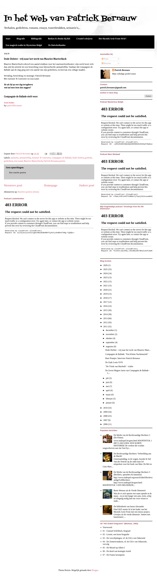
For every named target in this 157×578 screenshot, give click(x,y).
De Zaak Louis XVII (114, 362)
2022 (105, 281)
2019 (105, 294)
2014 (105, 314)
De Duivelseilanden (56, 45)
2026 (105, 265)
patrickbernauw (14, 106)
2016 (105, 306)
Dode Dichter (9, 103)
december (110, 330)
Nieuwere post (13, 185)
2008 (105, 416)
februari (109, 399)
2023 (105, 277)
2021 (105, 285)
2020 (105, 290)
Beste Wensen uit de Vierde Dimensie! (130, 490)
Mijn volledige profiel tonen (124, 74)
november (110, 334)
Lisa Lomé (18, 161)
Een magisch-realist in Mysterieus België (24, 45)
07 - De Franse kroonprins (114, 555)
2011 (105, 326)
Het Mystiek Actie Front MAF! (112, 39)
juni (108, 382)
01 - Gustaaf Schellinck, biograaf (116, 531)
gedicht (88, 158)
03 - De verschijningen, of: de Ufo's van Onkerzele (124, 538)
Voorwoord (107, 527)
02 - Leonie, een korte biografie (116, 534)
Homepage (50, 185)
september (110, 342)
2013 (105, 318)
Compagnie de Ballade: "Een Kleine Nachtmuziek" (126, 354)
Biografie (21, 39)
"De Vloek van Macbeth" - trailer (119, 366)
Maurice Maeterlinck (33, 161)
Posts (105, 59)
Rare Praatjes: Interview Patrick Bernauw (122, 358)
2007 (105, 420)
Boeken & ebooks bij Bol (59, 39)
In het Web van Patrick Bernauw (70, 19)
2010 (105, 408)
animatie (15, 158)
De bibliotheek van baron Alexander (129, 506)
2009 (105, 412)
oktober (109, 338)
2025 (105, 269)
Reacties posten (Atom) (28, 192)
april (108, 390)
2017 (105, 302)
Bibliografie (36, 39)
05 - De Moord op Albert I (114, 548)
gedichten (8, 161)
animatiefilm (25, 158)
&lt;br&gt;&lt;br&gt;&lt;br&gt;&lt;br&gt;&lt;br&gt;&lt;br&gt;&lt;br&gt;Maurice (35, 129)
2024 (105, 273)
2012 (105, 322)
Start (8, 39)
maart (108, 394)
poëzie (62, 161)
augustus (110, 346)
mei (108, 386)
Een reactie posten (17, 173)
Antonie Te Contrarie (41, 158)
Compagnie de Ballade (62, 158)
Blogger (95, 570)
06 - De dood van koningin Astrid (117, 551)
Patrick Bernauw (51, 161)
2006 (105, 424)
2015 (105, 310)
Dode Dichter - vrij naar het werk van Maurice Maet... (128, 350)
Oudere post (86, 185)
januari (109, 403)
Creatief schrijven (84, 39)
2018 (105, 298)
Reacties (106, 63)
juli (107, 378)
